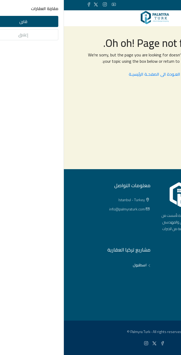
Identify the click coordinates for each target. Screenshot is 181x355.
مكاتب (149, 274)
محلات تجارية (144, 292)
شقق (149, 265)
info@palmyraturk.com (63, 209)
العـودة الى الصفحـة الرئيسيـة (90, 74)
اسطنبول (76, 265)
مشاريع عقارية (142, 301)
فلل (151, 283)
